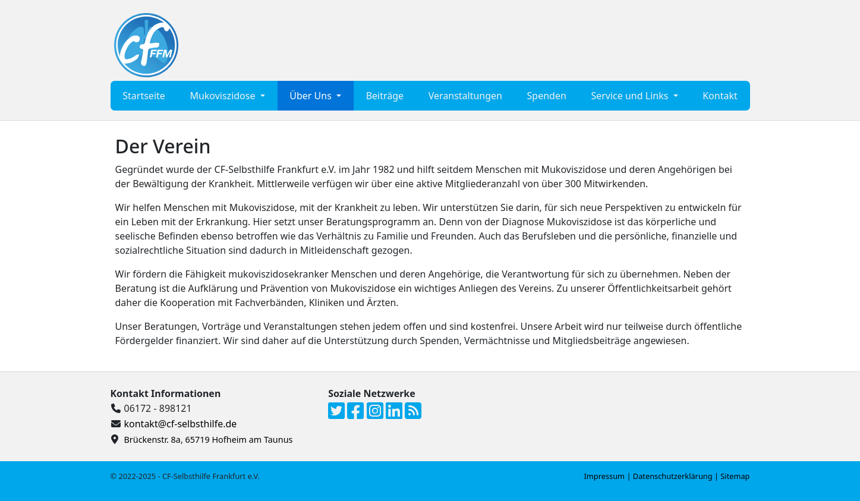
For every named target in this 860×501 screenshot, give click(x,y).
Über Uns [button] (311, 95)
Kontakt (720, 95)
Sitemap (734, 476)
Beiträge (385, 95)
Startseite (143, 95)
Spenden (546, 95)
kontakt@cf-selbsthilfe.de (180, 423)
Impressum (604, 476)
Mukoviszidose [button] (223, 95)
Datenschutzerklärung (673, 476)
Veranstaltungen (465, 95)
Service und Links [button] (630, 95)
